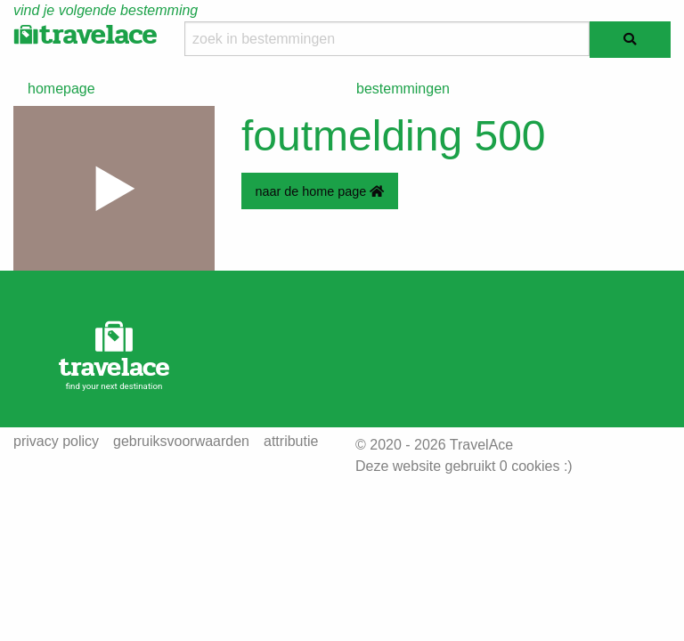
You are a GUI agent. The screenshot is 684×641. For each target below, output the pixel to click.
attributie (291, 441)
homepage (61, 88)
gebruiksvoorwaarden (181, 441)
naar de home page (319, 191)
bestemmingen (403, 88)
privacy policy (56, 441)
